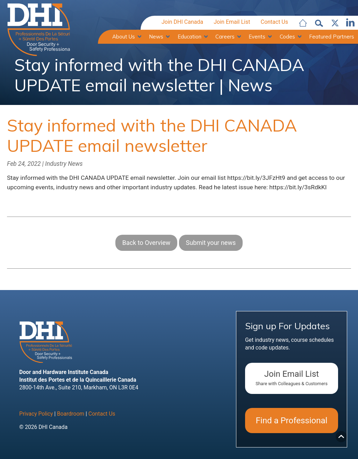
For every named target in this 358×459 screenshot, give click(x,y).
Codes (287, 36)
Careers (225, 36)
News (156, 36)
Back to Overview (146, 243)
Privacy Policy (36, 414)
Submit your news (211, 243)
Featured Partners (331, 36)
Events (257, 36)
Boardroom (70, 414)
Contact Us (274, 22)
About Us (123, 36)
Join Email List (232, 22)
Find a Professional (292, 421)
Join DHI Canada (182, 22)
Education (189, 36)
